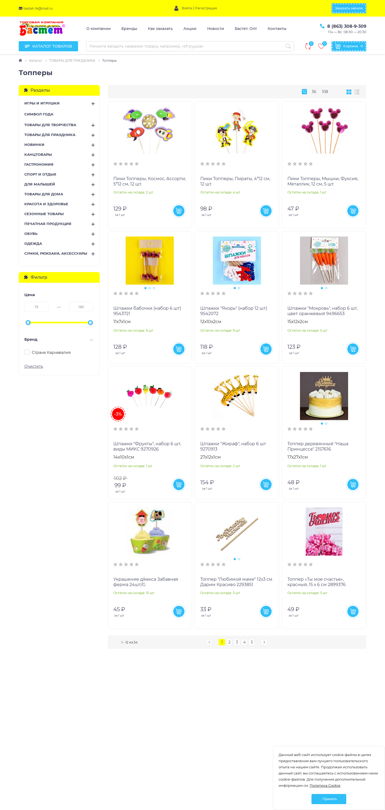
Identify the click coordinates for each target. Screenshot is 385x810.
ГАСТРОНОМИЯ (38, 164)
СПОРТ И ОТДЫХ (40, 174)
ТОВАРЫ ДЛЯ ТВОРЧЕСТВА (50, 125)
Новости (215, 28)
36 (314, 91)
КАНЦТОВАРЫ (38, 154)
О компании (98, 28)
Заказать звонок (349, 8)
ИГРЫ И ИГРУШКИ (42, 103)
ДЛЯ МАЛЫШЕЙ (39, 184)
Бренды (129, 28)
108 (325, 91)
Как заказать (160, 28)
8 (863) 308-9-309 (346, 26)
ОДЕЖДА (33, 243)
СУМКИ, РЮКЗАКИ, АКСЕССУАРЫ (55, 253)
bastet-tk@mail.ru (38, 8)
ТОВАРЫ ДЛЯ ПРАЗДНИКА (49, 135)
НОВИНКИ (34, 144)
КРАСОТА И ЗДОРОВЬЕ (46, 204)
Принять (329, 799)
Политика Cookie (325, 785)
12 (304, 91)
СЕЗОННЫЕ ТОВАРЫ (44, 214)
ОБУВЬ (30, 233)
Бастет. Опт (246, 28)
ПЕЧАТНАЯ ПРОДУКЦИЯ (47, 224)
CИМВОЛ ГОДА (38, 114)
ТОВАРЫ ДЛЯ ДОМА (43, 194)
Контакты (277, 28)
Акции (190, 28)
